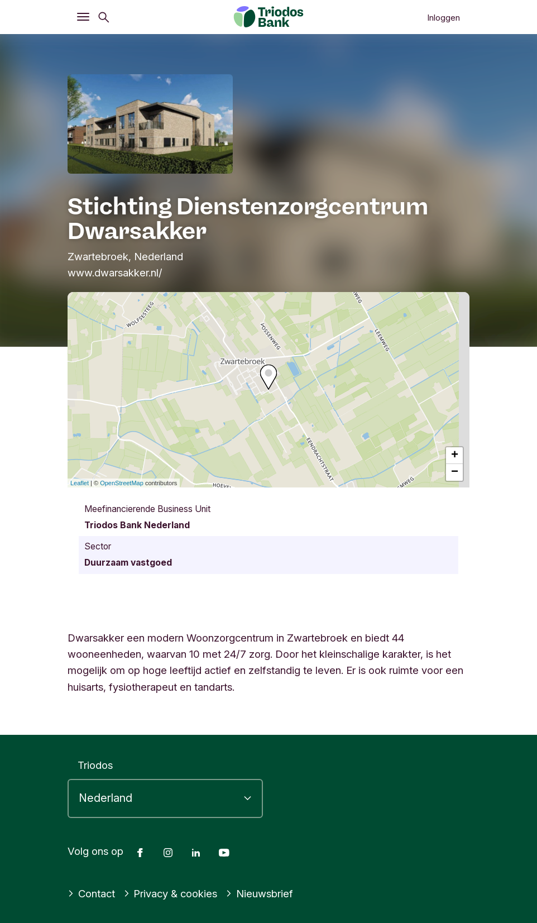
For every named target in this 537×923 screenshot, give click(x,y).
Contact (91, 893)
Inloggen (443, 17)
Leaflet (79, 483)
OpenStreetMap (121, 483)
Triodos (95, 765)
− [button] (454, 472)
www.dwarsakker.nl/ (115, 272)
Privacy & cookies (170, 893)
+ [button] (454, 455)
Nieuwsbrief (259, 893)
